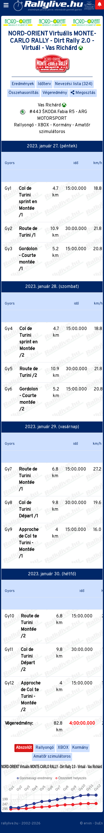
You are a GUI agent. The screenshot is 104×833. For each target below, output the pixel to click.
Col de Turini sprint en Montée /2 (28, 342)
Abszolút (24, 747)
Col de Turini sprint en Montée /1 (28, 202)
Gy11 (9, 650)
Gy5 (8, 369)
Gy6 (8, 389)
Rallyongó (44, 747)
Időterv (44, 84)
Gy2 (8, 229)
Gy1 (8, 188)
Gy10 (9, 616)
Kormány (80, 747)
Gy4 (9, 329)
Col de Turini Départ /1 (28, 509)
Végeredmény (54, 93)
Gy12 (9, 683)
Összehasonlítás (24, 93)
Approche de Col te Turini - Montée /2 (30, 697)
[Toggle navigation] (6, 5)
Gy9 (8, 530)
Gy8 (8, 503)
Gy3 (8, 249)
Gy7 (8, 469)
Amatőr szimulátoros (52, 756)
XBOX (63, 747)
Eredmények (23, 84)
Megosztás (83, 93)
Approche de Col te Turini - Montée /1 (29, 543)
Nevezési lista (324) (73, 84)
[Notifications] (99, 4)
